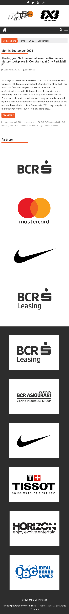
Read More (8, 115)
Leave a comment (51, 125)
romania (5, 125)
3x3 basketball (51, 122)
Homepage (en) (10, 122)
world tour (33, 125)
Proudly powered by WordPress (19, 605)
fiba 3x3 (61, 122)
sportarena (29, 70)
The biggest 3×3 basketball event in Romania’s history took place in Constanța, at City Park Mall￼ (33, 61)
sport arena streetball (19, 125)
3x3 (42, 122)
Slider (20, 122)
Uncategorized (30, 122)
